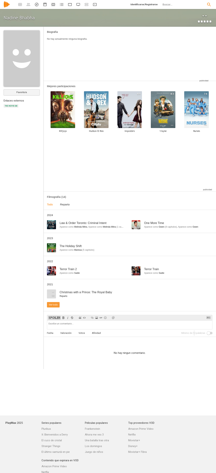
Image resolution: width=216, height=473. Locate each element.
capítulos (171, 227)
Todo (50, 204)
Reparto (65, 204)
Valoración (66, 333)
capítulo (122, 227)
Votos (82, 333)
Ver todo (53, 304)
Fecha (50, 333)
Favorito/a (21, 92)
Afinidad (96, 333)
